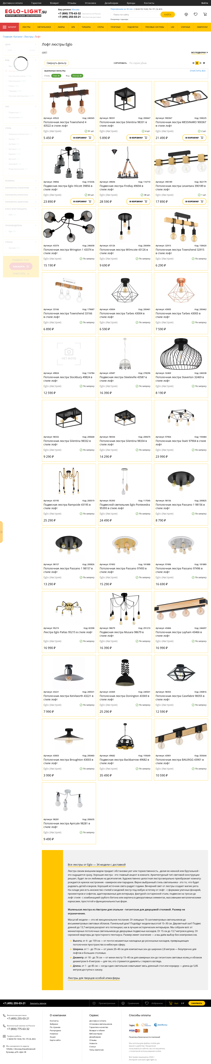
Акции (53, 1037)
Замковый (15, 164)
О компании (58, 1015)
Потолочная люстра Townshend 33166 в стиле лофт (68, 315)
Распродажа (55, 1030)
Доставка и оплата (13, 2)
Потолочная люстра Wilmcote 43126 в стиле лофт (124, 251)
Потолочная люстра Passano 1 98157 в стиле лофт (68, 570)
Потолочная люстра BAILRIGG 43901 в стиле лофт (180, 761)
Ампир (14, 139)
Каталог (9, 27)
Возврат (54, 2)
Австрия (14, 248)
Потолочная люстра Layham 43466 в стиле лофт (179, 633)
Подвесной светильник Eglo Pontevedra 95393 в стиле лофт (125, 506)
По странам (55, 1027)
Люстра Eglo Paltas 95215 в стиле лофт (68, 632)
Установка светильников (100, 1024)
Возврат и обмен (97, 1030)
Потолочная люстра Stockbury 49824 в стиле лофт (68, 378)
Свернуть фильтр (56, 63)
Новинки (54, 1033)
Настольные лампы (20, 76)
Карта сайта (55, 1040)
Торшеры (15, 91)
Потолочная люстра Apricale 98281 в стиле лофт (67, 825)
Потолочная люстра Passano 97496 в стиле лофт (179, 570)
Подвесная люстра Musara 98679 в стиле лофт (122, 633)
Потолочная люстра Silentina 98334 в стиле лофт (123, 442)
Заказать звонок (38, 1003)
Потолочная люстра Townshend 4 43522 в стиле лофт (65, 123)
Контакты (149, 2)
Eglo (12, 231)
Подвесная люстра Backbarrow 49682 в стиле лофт (124, 761)
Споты (14, 86)
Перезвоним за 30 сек (121, 9)
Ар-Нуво (14, 144)
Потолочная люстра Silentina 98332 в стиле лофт (67, 442)
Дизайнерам (111, 2)
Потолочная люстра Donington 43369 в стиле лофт (124, 697)
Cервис (94, 1015)
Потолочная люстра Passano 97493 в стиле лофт (123, 570)
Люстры (28, 36)
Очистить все (198, 71)
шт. (174, 1003)
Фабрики (54, 1024)
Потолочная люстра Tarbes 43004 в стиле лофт (122, 315)
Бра (12, 66)
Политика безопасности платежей (144, 1037)
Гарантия (36, 2)
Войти (204, 3)
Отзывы (72, 2)
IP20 (12, 215)
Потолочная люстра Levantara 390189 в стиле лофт (181, 187)
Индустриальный (18, 169)
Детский (14, 159)
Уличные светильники (21, 96)
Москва (75, 9)
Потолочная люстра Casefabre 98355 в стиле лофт (180, 697)
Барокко (14, 154)
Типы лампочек (96, 1049)
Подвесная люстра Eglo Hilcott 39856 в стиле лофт (68, 187)
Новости (93, 1043)
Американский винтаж (20, 134)
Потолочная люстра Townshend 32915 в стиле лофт (180, 251)
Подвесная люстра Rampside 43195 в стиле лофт (67, 506)
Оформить (196, 1003)
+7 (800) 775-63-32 (79, 13)
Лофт (56, 75)
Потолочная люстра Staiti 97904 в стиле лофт (181, 442)
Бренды (131, 2)
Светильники (17, 81)
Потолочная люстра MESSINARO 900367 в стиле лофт (181, 123)
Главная (7, 36)
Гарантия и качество (98, 1027)
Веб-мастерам (95, 1033)
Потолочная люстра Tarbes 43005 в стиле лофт (178, 315)
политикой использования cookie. (145, 1051)
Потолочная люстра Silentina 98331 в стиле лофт (123, 123)
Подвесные (15, 112)
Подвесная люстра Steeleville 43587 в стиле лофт (123, 378)
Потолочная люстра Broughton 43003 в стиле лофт (68, 761)
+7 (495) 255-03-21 (79, 16)
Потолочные (16, 117)
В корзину (82, 137)
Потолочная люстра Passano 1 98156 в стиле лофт (180, 506)
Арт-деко (15, 149)
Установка (90, 2)
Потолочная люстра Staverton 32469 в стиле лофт (180, 378)
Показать (21, 266)
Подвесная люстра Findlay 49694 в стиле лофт (121, 187)
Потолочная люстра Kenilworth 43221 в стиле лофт (68, 697)
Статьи (92, 1046)
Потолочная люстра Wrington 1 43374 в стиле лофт (69, 251)
